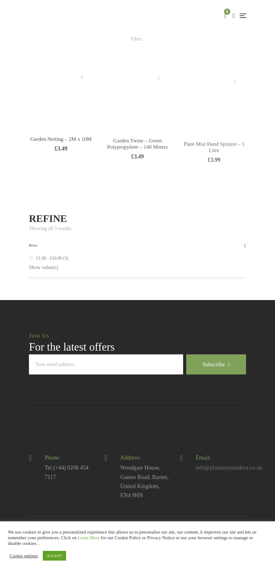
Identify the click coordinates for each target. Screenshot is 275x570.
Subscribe (216, 364)
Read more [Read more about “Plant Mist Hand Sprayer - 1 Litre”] (235, 98)
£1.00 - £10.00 (49, 258)
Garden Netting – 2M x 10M (61, 149)
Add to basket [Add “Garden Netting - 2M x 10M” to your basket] (82, 86)
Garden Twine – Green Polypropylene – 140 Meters (137, 156)
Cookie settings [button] (23, 555)
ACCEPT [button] (54, 555)
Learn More (89, 537)
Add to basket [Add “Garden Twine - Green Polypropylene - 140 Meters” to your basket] (158, 90)
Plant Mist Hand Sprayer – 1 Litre (213, 163)
